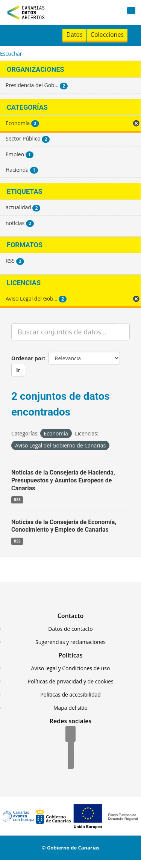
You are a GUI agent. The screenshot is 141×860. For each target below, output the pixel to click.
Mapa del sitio (70, 707)
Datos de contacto (70, 628)
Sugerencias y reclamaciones (70, 641)
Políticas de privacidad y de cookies (70, 681)
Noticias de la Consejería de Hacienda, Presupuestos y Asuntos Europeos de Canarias (63, 480)
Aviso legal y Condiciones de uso (70, 668)
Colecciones (107, 34)
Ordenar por (27, 358)
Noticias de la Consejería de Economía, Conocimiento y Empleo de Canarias (63, 526)
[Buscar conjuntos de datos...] (63, 331)
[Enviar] (123, 331)
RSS (17, 499)
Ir (18, 369)
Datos (74, 34)
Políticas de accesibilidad (70, 694)
